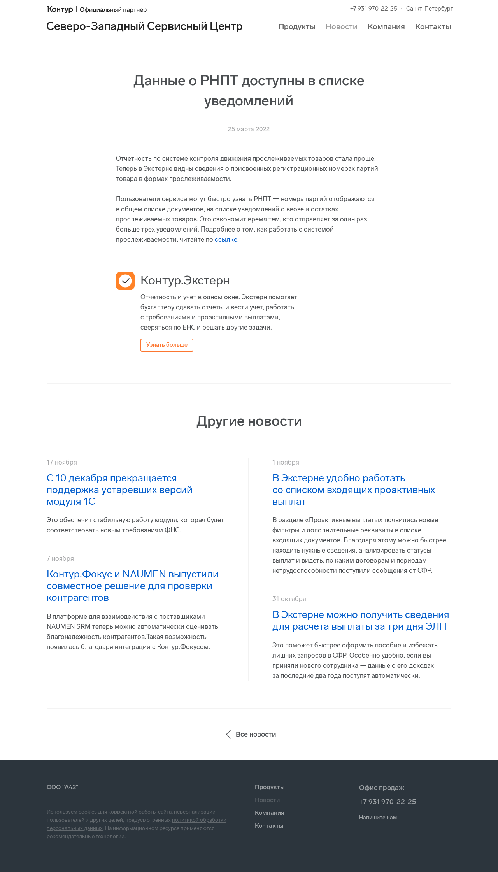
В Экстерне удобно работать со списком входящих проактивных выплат (353, 489)
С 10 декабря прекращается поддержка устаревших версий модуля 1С (120, 489)
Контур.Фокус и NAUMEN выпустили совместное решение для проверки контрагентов (133, 586)
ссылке (226, 239)
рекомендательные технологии (85, 836)
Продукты (297, 26)
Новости (342, 26)
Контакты (433, 26)
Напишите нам (378, 817)
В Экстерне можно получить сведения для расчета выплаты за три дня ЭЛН (360, 620)
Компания (386, 26)
